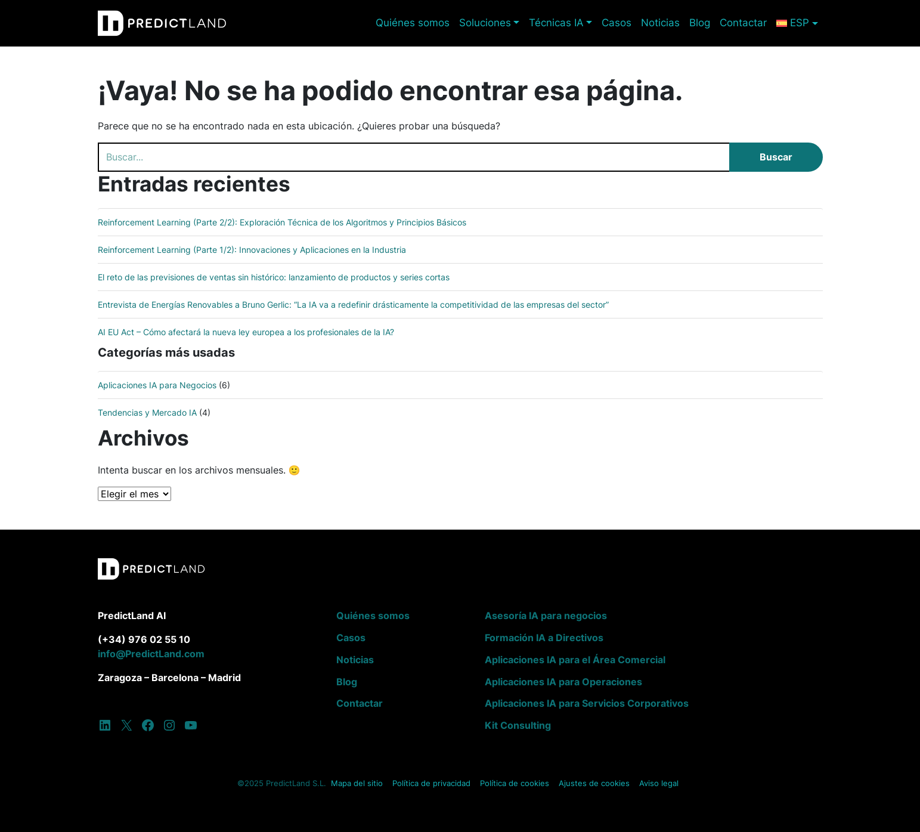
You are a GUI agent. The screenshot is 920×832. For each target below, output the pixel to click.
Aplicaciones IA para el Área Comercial (575, 660)
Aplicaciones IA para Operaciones (563, 682)
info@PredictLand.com (151, 654)
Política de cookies (514, 783)
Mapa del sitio (357, 783)
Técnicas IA (556, 23)
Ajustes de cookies (594, 783)
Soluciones (485, 23)
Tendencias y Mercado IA (147, 412)
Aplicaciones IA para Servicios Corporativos (587, 703)
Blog (699, 23)
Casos (616, 23)
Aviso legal (659, 783)
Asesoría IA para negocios (546, 615)
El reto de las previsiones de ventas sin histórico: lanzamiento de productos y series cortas (274, 277)
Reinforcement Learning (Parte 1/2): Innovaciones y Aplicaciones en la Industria (252, 250)
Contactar (743, 23)
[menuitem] (797, 23)
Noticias (660, 23)
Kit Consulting (518, 725)
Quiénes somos (413, 23)
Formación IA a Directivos (544, 638)
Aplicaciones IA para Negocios (157, 385)
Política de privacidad (431, 783)
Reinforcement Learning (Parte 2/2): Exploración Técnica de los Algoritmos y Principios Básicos (282, 222)
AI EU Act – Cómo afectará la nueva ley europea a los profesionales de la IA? (246, 332)
